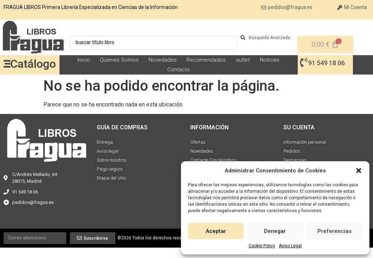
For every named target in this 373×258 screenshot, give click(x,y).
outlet (243, 60)
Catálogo (33, 64)
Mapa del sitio (111, 178)
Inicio (83, 60)
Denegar (275, 231)
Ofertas (198, 142)
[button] (358, 170)
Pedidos (291, 151)
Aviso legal (108, 151)
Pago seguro (110, 169)
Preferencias (334, 231)
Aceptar (216, 231)
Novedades (163, 60)
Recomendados (206, 60)
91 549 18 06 (326, 63)
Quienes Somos (119, 60)
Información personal (304, 142)
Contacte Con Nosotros (213, 160)
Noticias (269, 60)
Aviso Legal (290, 245)
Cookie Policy (262, 245)
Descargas (294, 160)
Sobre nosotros (112, 160)
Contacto (178, 69)
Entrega (105, 142)
